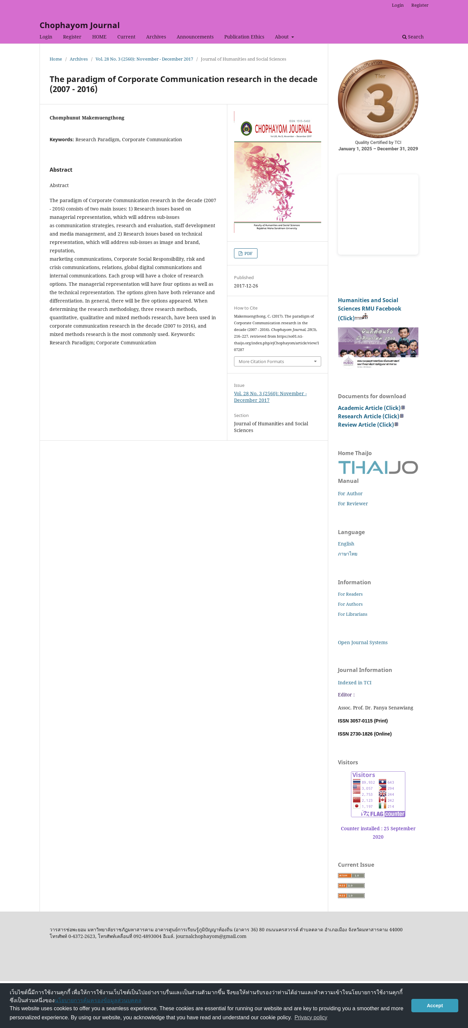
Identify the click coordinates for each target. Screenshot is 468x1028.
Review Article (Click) (368, 424)
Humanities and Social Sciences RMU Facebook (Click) (369, 309)
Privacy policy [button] (310, 1017)
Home (56, 59)
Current (126, 36)
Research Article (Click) (371, 416)
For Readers (350, 594)
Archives (156, 36)
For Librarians (352, 614)
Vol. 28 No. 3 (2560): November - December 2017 (144, 59)
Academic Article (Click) (372, 408)
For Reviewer (353, 503)
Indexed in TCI (354, 682)
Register (72, 36)
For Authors (350, 604)
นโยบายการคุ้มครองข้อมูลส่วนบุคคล (98, 1000)
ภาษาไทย (347, 553)
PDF (248, 253)
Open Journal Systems (363, 642)
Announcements (195, 36)
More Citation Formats (261, 361)
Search (413, 36)
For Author (350, 493)
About (282, 36)
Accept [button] (435, 1005)
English (346, 543)
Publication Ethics (244, 36)
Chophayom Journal (80, 24)
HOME (99, 36)
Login (46, 36)
